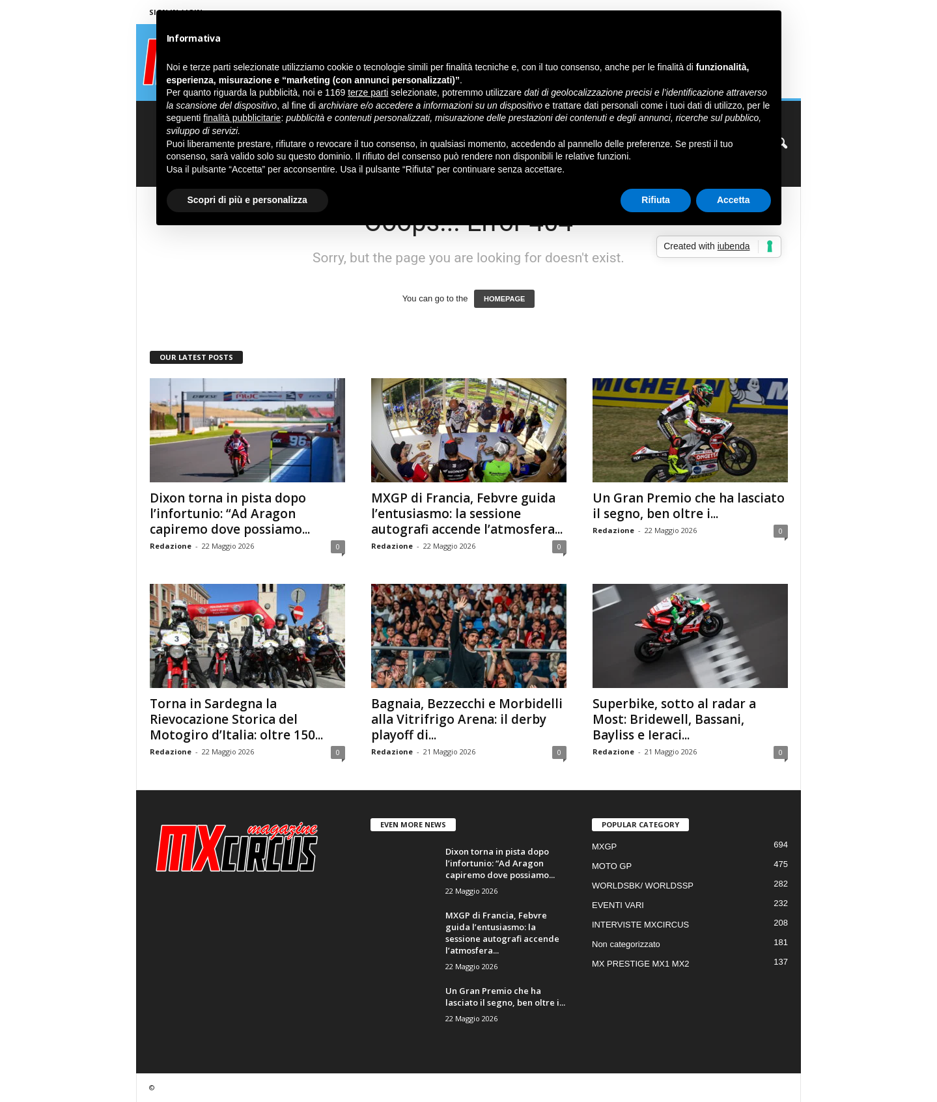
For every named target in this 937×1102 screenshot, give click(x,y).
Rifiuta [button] (655, 200)
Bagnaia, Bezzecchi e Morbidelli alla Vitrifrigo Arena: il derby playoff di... (467, 719)
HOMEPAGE (504, 299)
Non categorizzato (626, 944)
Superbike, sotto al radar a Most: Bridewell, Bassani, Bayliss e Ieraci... (674, 719)
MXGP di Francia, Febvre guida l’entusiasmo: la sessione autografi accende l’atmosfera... (467, 513)
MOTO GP (612, 866)
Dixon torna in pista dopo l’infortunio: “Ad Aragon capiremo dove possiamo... (230, 513)
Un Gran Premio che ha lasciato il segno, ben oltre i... (689, 505)
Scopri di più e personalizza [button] (247, 200)
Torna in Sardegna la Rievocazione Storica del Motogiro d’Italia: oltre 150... (236, 719)
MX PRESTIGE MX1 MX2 (641, 964)
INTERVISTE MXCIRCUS (640, 925)
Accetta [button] (733, 200)
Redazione (170, 546)
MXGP (604, 846)
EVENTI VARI (618, 905)
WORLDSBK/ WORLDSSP (642, 885)
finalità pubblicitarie (242, 118)
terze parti (368, 92)
